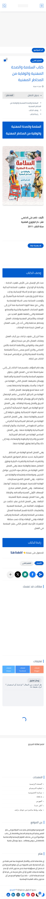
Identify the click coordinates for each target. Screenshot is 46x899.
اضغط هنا (16, 552)
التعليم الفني (37, 60)
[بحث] (4, 6)
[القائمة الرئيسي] (42, 6)
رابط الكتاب (34, 114)
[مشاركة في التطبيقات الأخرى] (10, 574)
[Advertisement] (23, 29)
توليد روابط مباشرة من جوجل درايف (28, 810)
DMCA (39, 797)
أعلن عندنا (38, 806)
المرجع (12, 890)
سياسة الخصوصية (35, 793)
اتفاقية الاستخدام (35, 788)
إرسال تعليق (34, 680)
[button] (32, 574)
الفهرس (39, 801)
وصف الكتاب (33, 110)
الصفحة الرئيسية (35, 784)
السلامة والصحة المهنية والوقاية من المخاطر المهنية (25, 104)
